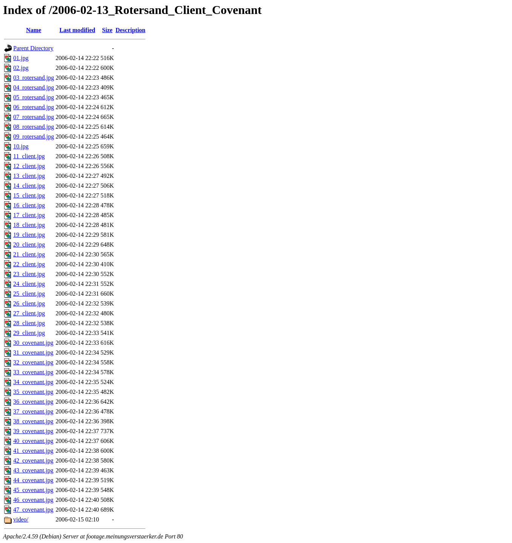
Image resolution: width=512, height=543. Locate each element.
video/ (20, 519)
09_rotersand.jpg (33, 136)
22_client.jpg (29, 264)
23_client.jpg (29, 274)
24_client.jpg (29, 284)
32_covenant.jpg (33, 362)
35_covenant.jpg (33, 392)
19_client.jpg (29, 234)
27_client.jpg (29, 313)
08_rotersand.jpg (33, 126)
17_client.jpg (29, 215)
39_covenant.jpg (33, 431)
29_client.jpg (29, 333)
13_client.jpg (29, 176)
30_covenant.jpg (33, 342)
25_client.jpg (29, 293)
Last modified (77, 30)
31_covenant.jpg (33, 352)
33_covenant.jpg (33, 372)
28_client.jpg (29, 323)
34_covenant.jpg (33, 382)
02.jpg (20, 68)
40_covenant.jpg (33, 441)
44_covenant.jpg (33, 480)
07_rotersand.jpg (33, 117)
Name (33, 30)
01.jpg (20, 58)
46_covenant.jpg (33, 500)
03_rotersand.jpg (33, 77)
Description (130, 30)
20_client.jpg (29, 244)
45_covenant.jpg (33, 490)
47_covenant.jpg (33, 509)
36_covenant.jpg (33, 401)
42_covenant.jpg (33, 460)
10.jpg (20, 146)
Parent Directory (33, 48)
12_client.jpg (29, 166)
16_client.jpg (29, 205)
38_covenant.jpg (33, 421)
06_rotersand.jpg (33, 107)
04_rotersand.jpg (33, 87)
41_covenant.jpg (33, 450)
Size (107, 30)
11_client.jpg (29, 156)
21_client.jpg (29, 254)
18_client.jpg (29, 225)
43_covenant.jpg (33, 470)
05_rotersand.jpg (33, 97)
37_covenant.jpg (33, 411)
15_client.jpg (29, 195)
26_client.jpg (29, 303)
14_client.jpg (29, 185)
